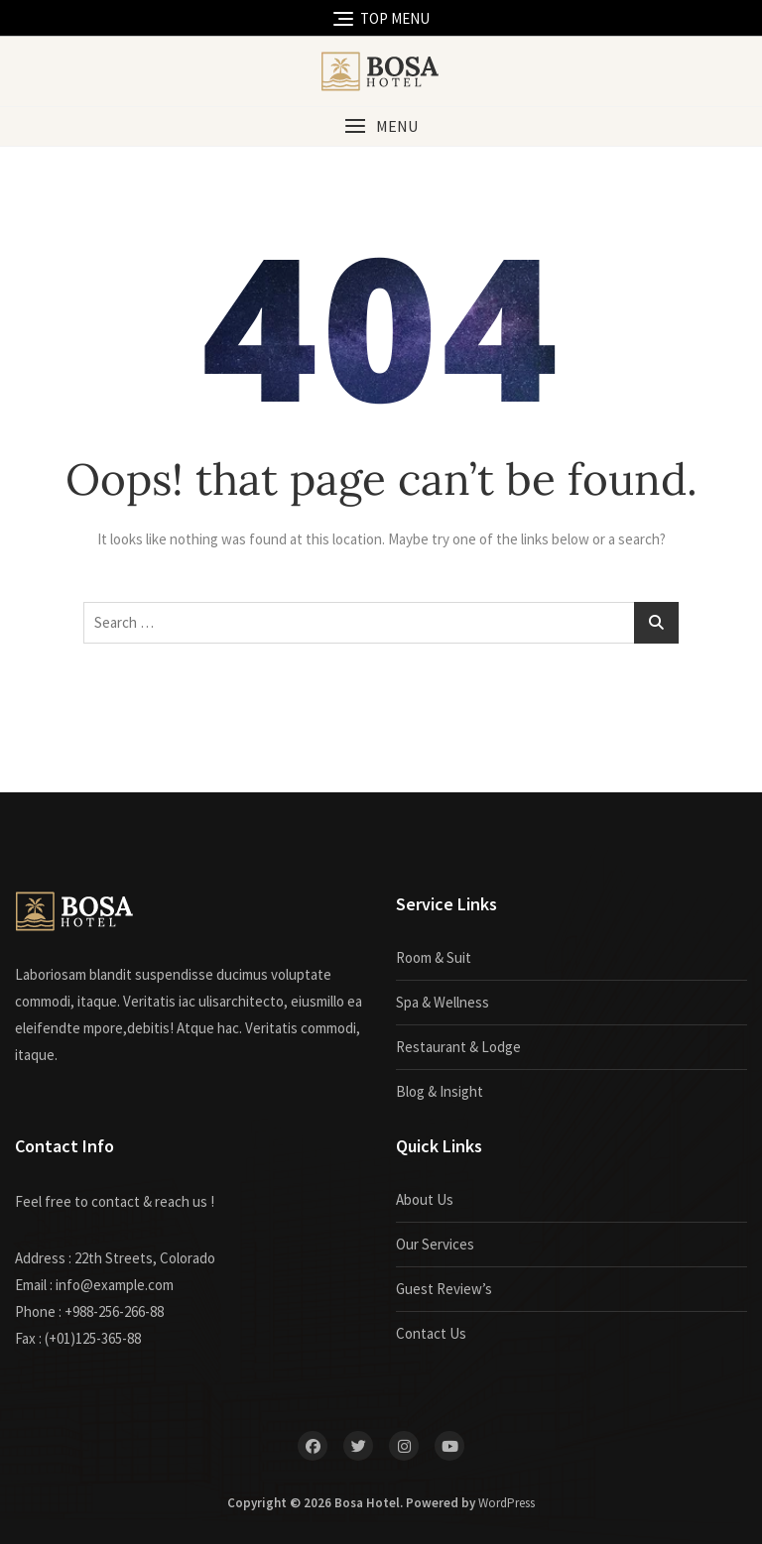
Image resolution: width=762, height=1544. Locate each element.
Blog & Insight (439, 1091)
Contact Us (431, 1333)
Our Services (435, 1244)
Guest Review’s (444, 1288)
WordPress (506, 1502)
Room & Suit (433, 957)
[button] (381, 126)
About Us (424, 1199)
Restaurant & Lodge (458, 1046)
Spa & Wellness (442, 1002)
